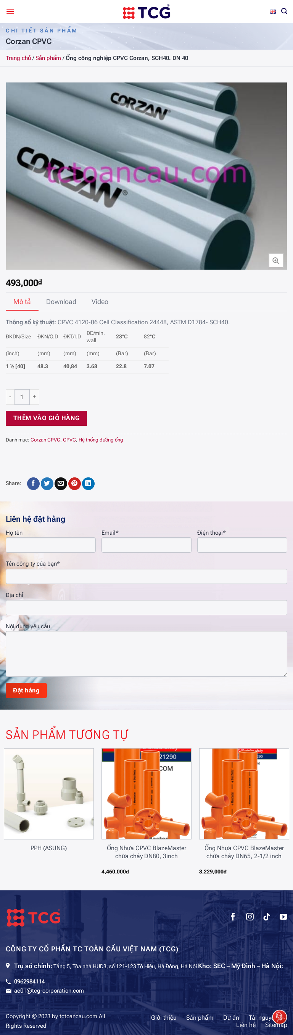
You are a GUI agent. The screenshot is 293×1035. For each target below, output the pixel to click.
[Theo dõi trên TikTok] (266, 917)
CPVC (69, 440)
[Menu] (10, 11)
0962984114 (29, 981)
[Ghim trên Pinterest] (74, 483)
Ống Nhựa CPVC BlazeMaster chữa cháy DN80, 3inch (146, 852)
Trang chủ (18, 58)
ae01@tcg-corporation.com (49, 990)
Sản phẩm (48, 58)
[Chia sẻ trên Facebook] (33, 483)
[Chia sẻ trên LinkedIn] (88, 483)
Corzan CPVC (45, 440)
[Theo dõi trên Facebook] (233, 917)
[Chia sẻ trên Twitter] (47, 483)
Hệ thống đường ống (101, 440)
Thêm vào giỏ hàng (46, 418)
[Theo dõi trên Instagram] (250, 917)
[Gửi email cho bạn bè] (61, 483)
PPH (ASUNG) (49, 848)
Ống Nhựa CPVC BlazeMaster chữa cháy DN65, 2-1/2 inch (244, 852)
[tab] (22, 302)
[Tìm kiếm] (284, 11)
